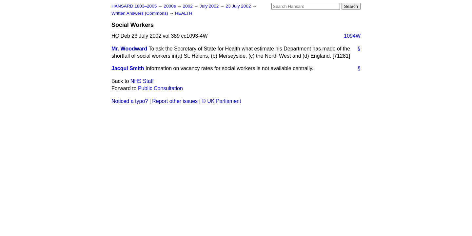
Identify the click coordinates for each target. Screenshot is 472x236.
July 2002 (210, 6)
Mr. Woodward (129, 48)
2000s (170, 6)
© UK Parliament (221, 101)
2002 (188, 6)
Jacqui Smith (127, 68)
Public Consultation (160, 88)
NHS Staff (142, 81)
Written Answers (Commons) (140, 13)
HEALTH (183, 13)
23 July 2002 (239, 6)
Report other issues (175, 101)
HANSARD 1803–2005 (134, 6)
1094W (352, 36)
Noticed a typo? (129, 101)
